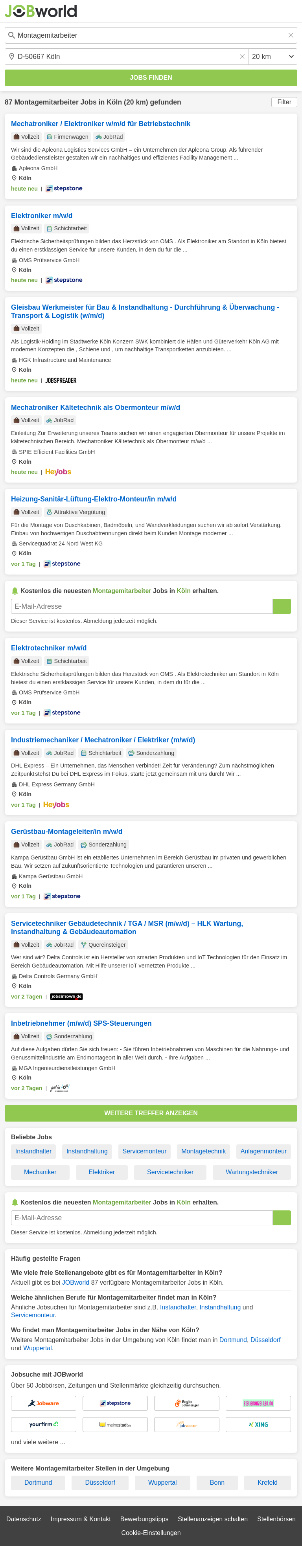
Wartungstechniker (252, 1172)
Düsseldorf (265, 1340)
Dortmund (233, 1340)
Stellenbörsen (276, 1519)
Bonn (217, 1482)
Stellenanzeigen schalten (213, 1519)
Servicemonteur (145, 1151)
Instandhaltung (87, 1151)
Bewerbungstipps (144, 1519)
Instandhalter (33, 1151)
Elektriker (102, 1172)
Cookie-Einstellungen (150, 1532)
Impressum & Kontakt (81, 1519)
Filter (284, 102)
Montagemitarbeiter (46, 102)
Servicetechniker (170, 1172)
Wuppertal (37, 1348)
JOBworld (75, 1282)
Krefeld (268, 1482)
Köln (114, 102)
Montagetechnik (203, 1151)
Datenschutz (23, 1519)
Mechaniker (40, 1172)
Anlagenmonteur (264, 1151)
